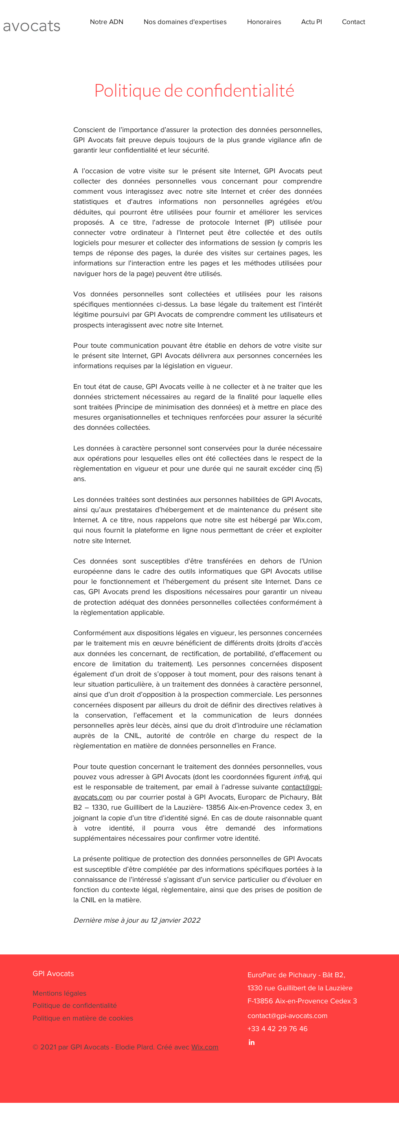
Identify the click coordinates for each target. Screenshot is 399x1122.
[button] (179, 21)
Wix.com (205, 1047)
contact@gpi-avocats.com (288, 1016)
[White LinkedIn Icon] (252, 1042)
